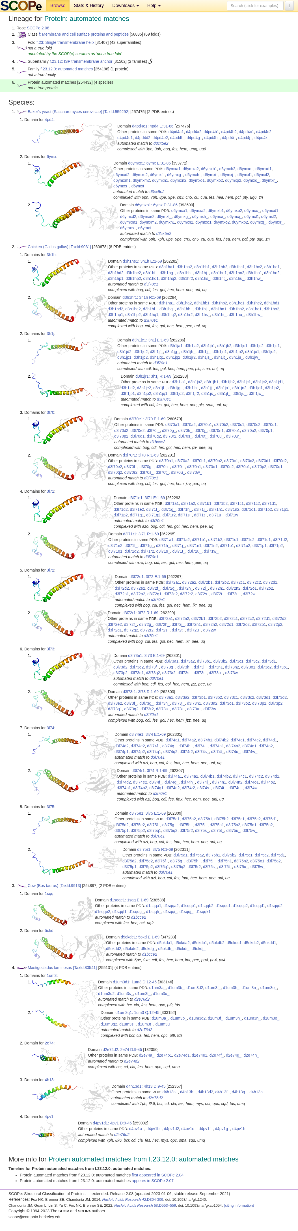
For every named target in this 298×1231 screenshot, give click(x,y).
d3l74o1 (249, 746)
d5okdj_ (199, 948)
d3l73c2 (253, 661)
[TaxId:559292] (116, 111)
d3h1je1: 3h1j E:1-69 (150, 340)
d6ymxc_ (245, 168)
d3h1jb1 (208, 345)
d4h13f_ (222, 1092)
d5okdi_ (182, 948)
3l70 (50, 412)
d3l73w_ (232, 672)
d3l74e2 (138, 746)
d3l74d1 (270, 740)
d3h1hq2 (168, 278)
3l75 (50, 806)
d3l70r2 (169, 436)
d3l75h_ (186, 825)
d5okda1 (164, 942)
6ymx (51, 156)
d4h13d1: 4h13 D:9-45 (145, 1086)
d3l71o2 (265, 509)
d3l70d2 (121, 430)
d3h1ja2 (192, 345)
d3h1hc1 (237, 267)
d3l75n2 (233, 825)
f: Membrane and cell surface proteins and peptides (84, 34)
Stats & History (89, 5)
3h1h (51, 254)
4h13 (49, 1080)
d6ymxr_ (269, 180)
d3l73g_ (168, 667)
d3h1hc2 (254, 267)
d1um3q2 (106, 993)
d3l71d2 (121, 509)
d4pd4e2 (160, 137)
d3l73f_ (152, 667)
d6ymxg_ (175, 174)
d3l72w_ (250, 594)
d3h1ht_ (220, 278)
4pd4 (49, 119)
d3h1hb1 (202, 267)
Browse (57, 5)
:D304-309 (132, 1199)
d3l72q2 (171, 594)
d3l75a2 (189, 819)
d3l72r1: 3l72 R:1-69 (140, 613)
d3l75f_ (153, 825)
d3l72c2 (254, 582)
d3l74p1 (122, 751)
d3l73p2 (120, 672)
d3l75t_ (217, 830)
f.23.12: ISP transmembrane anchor (81, 61)
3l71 (50, 491)
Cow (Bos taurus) (43, 885)
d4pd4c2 (263, 131)
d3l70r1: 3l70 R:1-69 (141, 455)
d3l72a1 (173, 582)
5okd (49, 930)
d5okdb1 (199, 942)
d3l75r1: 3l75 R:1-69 (155, 849)
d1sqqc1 (223, 905)
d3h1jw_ (252, 357)
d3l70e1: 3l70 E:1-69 (147, 419)
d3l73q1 (137, 672)
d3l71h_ (185, 509)
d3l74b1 (205, 740)
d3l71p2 (121, 515)
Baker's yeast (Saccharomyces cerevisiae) (65, 111)
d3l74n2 (233, 746)
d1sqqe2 (102, 911)
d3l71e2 (137, 509)
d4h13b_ (188, 1092)
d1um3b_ (176, 987)
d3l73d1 (269, 661)
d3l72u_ (233, 594)
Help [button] (154, 5)
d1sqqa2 (171, 905)
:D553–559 (145, 1205)
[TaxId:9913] (70, 885)
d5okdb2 (216, 942)
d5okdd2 (113, 948)
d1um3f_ (213, 987)
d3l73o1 (248, 667)
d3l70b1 (205, 424)
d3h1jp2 (141, 357)
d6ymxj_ (228, 174)
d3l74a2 (189, 740)
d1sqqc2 (240, 905)
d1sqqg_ (136, 911)
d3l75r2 (186, 830)
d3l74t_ (217, 751)
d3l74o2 (266, 746)
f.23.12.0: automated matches (66, 69)
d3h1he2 (133, 273)
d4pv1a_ (136, 1128)
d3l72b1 (205, 582)
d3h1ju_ (236, 357)
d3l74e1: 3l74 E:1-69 (147, 734)
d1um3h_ (231, 987)
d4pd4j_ (245, 137)
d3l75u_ (233, 830)
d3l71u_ (216, 515)
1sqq (49, 893)
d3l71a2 (188, 503)
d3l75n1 (217, 825)
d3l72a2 (189, 582)
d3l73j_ (200, 667)
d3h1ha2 (184, 267)
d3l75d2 (122, 825)
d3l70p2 (121, 436)
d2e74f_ (217, 1055)
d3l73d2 (120, 667)
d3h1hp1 (116, 278)
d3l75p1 (122, 830)
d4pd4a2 (194, 131)
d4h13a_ (170, 1092)
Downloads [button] (125, 5)
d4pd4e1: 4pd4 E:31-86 (152, 126)
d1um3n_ (250, 987)
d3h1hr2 (185, 278)
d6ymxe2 (140, 174)
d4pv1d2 (171, 1128)
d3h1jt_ (220, 357)
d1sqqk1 (203, 911)
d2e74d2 (132, 1061)
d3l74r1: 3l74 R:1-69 (149, 770)
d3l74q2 (170, 751)
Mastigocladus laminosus (50, 967)
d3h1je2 (141, 351)
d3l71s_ (185, 515)
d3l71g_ (168, 509)
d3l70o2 (249, 430)
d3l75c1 (238, 819)
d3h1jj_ (204, 351)
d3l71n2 (232, 509)
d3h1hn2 (236, 273)
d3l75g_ (169, 825)
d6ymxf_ (157, 174)
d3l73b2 (220, 661)
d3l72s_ (202, 594)
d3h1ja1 (176, 345)
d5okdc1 (234, 942)
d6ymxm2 (141, 180)
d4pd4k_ (262, 137)
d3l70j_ (201, 430)
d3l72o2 (266, 588)
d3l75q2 (170, 830)
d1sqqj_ (186, 911)
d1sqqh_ (153, 911)
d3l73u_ (216, 672)
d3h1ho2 (272, 273)
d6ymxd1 (264, 168)
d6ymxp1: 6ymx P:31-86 (156, 205)
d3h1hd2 (116, 273)
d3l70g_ (169, 430)
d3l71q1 (137, 515)
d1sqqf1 (120, 911)
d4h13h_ (257, 1092)
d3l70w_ (233, 436)
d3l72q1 (154, 594)
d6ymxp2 (233, 180)
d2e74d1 (182, 1055)
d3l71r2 (169, 515)
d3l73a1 (172, 661)
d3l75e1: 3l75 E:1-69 (147, 813)
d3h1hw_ (255, 278)
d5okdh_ (166, 948)
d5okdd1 (268, 942)
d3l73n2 (232, 667)
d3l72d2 (122, 588)
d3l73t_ (200, 672)
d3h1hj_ (202, 273)
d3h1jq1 (157, 357)
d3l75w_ (250, 830)
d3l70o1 (233, 430)
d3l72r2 (186, 594)
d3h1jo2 (269, 351)
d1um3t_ (143, 993)
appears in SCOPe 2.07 (153, 1180)
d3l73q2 (153, 672)
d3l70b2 (221, 424)
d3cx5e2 (161, 143)
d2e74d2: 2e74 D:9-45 (122, 1049)
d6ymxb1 (209, 168)
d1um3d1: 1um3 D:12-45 (135, 982)
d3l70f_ (153, 430)
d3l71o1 (248, 509)
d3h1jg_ (172, 351)
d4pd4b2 (229, 131)
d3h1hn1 (219, 273)
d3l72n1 (217, 588)
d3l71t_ (200, 515)
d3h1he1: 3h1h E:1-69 (142, 261)
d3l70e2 (138, 430)
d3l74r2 (186, 751)
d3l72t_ (217, 594)
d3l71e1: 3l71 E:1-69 (146, 498)
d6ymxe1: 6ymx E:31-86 (149, 163)
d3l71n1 (216, 509)
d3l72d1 (270, 582)
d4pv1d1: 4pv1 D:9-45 (112, 1123)
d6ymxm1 (122, 180)
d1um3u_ (161, 993)
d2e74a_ (147, 1055)
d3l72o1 (250, 588)
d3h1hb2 (220, 267)
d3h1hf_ (150, 273)
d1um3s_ (125, 993)
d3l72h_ (186, 588)
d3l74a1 (173, 740)
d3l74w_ (250, 751)
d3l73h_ (185, 667)
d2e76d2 (142, 999)
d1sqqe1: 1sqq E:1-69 (129, 900)
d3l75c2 (254, 819)
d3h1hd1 (272, 267)
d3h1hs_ (202, 278)
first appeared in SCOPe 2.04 (157, 1175)
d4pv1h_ (240, 1128)
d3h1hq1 (151, 278)
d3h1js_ (205, 357)
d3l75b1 (205, 819)
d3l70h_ (185, 430)
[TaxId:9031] (80, 247)
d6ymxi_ (211, 174)
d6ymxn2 (178, 180)
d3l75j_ (201, 825)
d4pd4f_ (177, 137)
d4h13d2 (205, 1092)
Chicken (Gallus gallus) (48, 247)
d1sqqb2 (205, 905)
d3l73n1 (216, 667)
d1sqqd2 (275, 905)
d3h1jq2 (173, 357)
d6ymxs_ (121, 186)
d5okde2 (131, 948)
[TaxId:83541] (85, 967)
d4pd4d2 (142, 137)
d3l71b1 (204, 503)
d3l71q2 (153, 515)
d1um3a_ (157, 987)
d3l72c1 (238, 582)
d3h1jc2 (257, 345)
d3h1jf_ (156, 351)
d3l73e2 (137, 667)
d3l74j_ (201, 746)
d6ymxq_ (251, 180)
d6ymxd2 (121, 174)
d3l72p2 (138, 594)
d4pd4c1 (246, 131)
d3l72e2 (138, 588)
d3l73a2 (188, 661)
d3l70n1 (217, 430)
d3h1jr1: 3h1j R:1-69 (153, 376)
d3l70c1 (237, 424)
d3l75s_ (202, 830)
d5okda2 (182, 942)
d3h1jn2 (236, 351)
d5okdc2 (251, 942)
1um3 (52, 975)
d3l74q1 (154, 751)
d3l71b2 (220, 503)
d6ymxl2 (261, 174)
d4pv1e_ (188, 1128)
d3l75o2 (266, 825)
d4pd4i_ (229, 137)
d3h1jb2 (224, 345)
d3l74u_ (233, 751)
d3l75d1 (270, 819)
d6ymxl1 (244, 174)
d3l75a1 (173, 819)
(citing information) (239, 1205)
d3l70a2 (189, 424)
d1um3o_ (268, 987)
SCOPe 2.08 (38, 28)
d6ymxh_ (193, 174)
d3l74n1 (217, 746)
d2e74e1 (200, 1055)
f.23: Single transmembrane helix (65, 42)
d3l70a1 (172, 424)
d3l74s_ (202, 751)
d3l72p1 (122, 594)
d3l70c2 (253, 424)
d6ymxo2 (215, 180)
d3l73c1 (236, 661)
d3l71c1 (237, 503)
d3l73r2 (169, 672)
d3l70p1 (265, 430)
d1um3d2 (195, 987)
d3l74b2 (221, 740)
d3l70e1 (151, 284)
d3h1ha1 (167, 267)
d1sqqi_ (170, 911)
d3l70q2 (154, 436)
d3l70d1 (270, 424)
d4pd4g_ (194, 137)
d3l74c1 (238, 740)
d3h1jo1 (252, 351)
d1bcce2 (157, 442)
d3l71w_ (232, 515)
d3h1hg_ (167, 273)
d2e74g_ (233, 1055)
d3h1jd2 (124, 351)
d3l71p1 (281, 509)
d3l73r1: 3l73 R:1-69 (141, 691)
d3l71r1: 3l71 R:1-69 (141, 534)
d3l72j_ (201, 588)
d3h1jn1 (220, 351)
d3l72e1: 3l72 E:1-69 (147, 576)
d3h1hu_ (237, 278)
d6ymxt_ (138, 186)
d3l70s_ (185, 436)
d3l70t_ (201, 436)
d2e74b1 (164, 1055)
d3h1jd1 (273, 345)
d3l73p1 (281, 667)
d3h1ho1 (254, 273)
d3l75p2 (138, 830)
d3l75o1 (249, 825)
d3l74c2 (254, 740)
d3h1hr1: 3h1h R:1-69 (141, 297)
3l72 (50, 570)
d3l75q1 (154, 830)
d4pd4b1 (211, 131)
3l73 (50, 649)
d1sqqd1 (257, 905)
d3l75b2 (221, 819)
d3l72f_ (153, 588)
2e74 (49, 1043)
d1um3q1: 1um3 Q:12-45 (137, 1012)
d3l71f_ (152, 509)
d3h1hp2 (133, 278)
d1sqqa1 (153, 905)
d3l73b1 (204, 661)
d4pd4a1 (176, 131)
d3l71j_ (200, 509)
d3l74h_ (186, 746)
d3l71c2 (253, 503)
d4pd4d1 (125, 137)
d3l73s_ (184, 672)
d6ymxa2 (191, 168)
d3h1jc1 (240, 345)
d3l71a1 (172, 503)
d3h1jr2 (189, 357)
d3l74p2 (138, 751)
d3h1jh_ (189, 351)
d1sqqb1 (188, 905)
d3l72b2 (222, 582)
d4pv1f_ (206, 1128)
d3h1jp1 (124, 357)
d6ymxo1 (197, 180)
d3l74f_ (153, 746)
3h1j (50, 333)
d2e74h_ (251, 1055)
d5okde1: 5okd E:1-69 (140, 937)
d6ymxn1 (160, 180)
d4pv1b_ (154, 1128)
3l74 (50, 728)
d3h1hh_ (185, 273)
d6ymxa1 (173, 168)
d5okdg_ (148, 948)
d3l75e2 (138, 825)
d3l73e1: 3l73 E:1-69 (146, 655)
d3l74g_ (169, 746)
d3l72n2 (233, 588)
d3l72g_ (170, 588)
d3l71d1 (269, 503)
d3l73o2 (265, 667)
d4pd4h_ (212, 137)
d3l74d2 (122, 746)
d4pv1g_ (222, 1128)
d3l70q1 (138, 436)
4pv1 (49, 1116)
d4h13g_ (239, 1092)
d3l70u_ (217, 436)
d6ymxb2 (227, 168)
